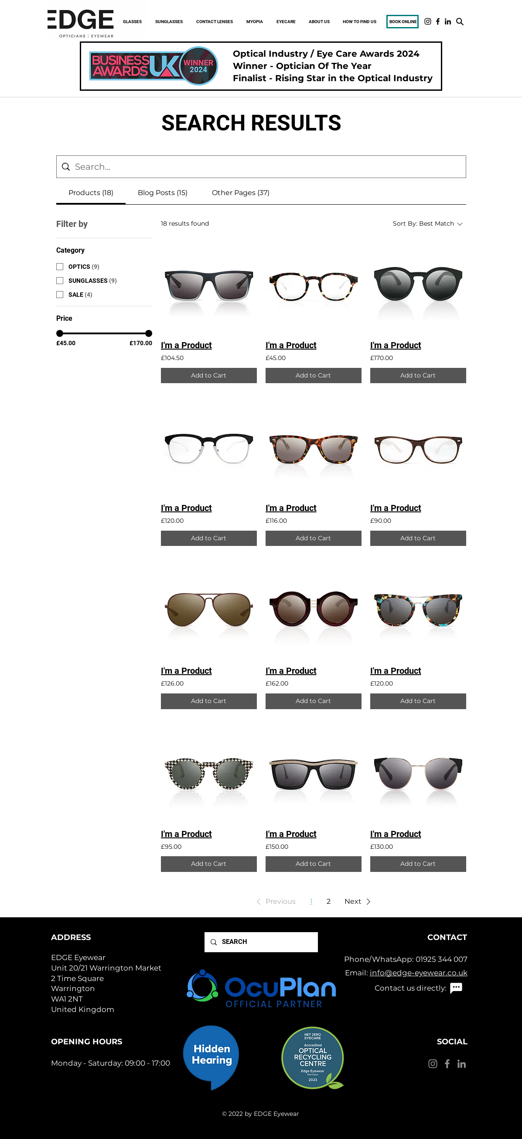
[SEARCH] (261, 942)
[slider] (59, 333)
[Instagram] (427, 21)
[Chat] (456, 988)
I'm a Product (186, 345)
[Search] (459, 21)
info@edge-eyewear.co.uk (418, 972)
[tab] (91, 193)
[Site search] (268, 167)
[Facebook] (437, 21)
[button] (274, 901)
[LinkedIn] (448, 21)
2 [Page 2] (329, 901)
